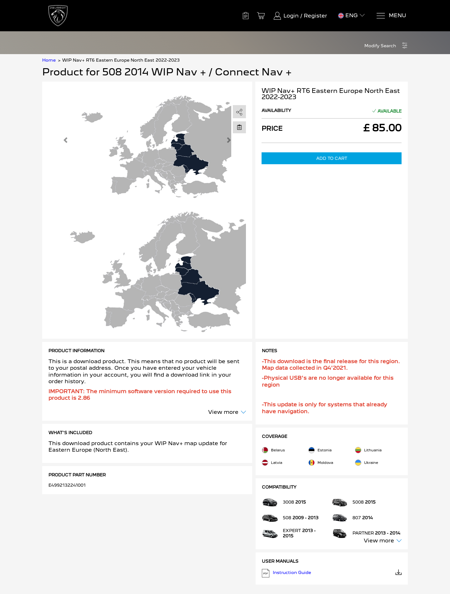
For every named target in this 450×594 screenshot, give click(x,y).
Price (272, 128)
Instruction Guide (332, 573)
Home (49, 60)
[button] (386, 45)
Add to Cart (331, 158)
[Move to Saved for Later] (239, 127)
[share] (239, 112)
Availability (276, 110)
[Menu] (391, 15)
